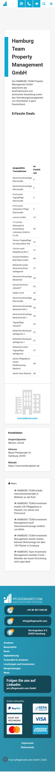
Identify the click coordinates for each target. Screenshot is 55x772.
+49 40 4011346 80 (37, 610)
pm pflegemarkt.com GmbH (21, 688)
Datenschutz (27, 747)
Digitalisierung (11, 655)
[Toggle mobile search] (44, 3)
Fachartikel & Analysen (16, 659)
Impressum (28, 743)
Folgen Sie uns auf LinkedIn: (21, 683)
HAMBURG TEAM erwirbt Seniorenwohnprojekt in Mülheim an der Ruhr (28, 494)
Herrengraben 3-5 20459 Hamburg (37, 632)
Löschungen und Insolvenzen (19, 664)
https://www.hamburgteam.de (23, 465)
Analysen (8, 642)
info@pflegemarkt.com (35, 621)
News (7, 672)
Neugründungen (12, 668)
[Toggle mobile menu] (51, 3)
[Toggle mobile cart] (36, 3)
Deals (7, 651)
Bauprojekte (10, 647)
